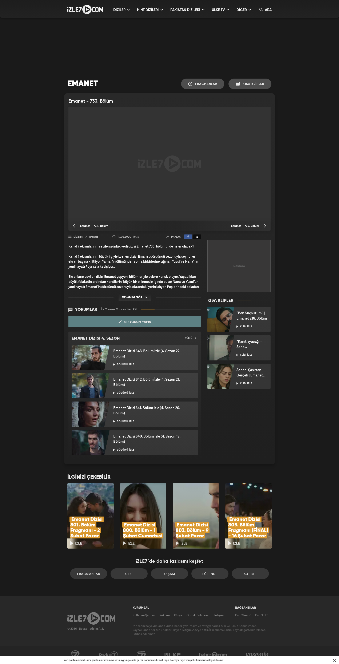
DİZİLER (121, 9)
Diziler (78, 237)
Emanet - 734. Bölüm (90, 225)
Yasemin (257, 655)
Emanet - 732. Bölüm (248, 225)
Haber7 (213, 655)
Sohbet (250, 574)
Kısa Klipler (250, 84)
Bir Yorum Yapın (135, 322)
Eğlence (210, 574)
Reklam (164, 615)
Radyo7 (108, 655)
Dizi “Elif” (261, 615)
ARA (265, 9)
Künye (178, 615)
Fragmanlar (202, 84)
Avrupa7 (141, 655)
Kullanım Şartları (144, 615)
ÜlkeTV (172, 655)
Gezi (129, 574)
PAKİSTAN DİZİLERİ (187, 9)
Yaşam (169, 574)
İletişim (219, 615)
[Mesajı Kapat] (334, 660)
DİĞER (243, 9)
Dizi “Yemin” (243, 615)
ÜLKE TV (220, 9)
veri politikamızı (195, 660)
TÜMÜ (190, 338)
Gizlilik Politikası (198, 615)
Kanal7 (75, 655)
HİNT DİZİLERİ (150, 9)
